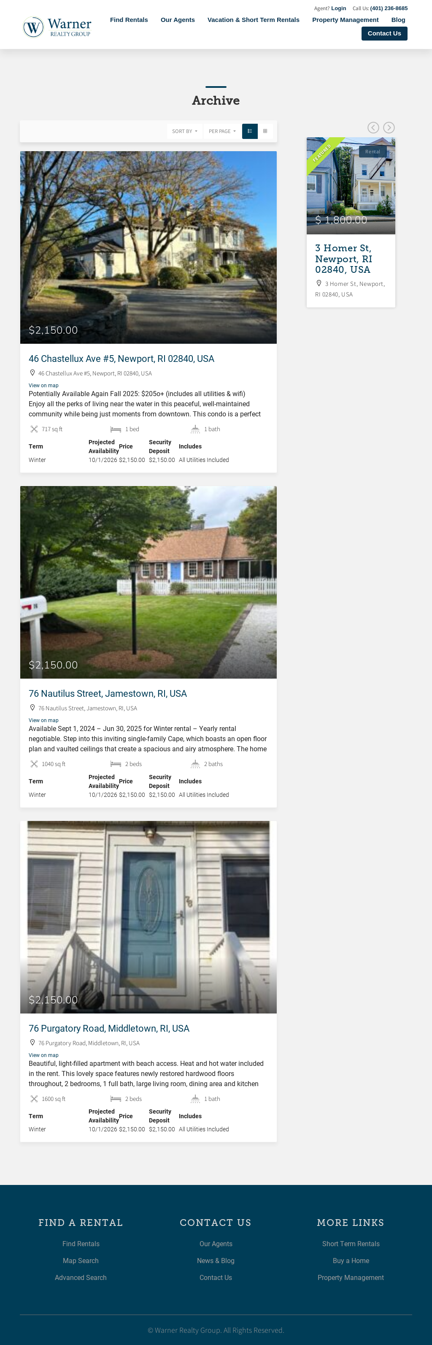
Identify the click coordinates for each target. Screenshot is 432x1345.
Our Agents (178, 19)
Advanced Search (81, 1277)
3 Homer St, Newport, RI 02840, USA (344, 258)
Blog (398, 19)
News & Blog (216, 1260)
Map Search (81, 1260)
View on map (44, 385)
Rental (373, 151)
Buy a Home (351, 1260)
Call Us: (380, 8)
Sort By (182, 131)
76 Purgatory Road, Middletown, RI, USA (109, 1028)
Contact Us (384, 33)
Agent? (330, 8)
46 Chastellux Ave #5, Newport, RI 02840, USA (121, 358)
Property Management (345, 19)
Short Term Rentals (351, 1243)
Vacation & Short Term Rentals (254, 19)
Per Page (220, 131)
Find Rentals (129, 19)
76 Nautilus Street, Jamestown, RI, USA (108, 693)
